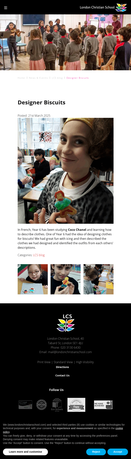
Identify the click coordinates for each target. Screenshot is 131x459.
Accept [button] (117, 451)
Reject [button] (96, 451)
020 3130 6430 (70, 347)
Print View (44, 362)
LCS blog (39, 255)
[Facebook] (72, 390)
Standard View (63, 362)
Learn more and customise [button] (25, 451)
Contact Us (62, 375)
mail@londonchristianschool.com (70, 352)
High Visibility (85, 362)
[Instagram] (79, 390)
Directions (62, 367)
